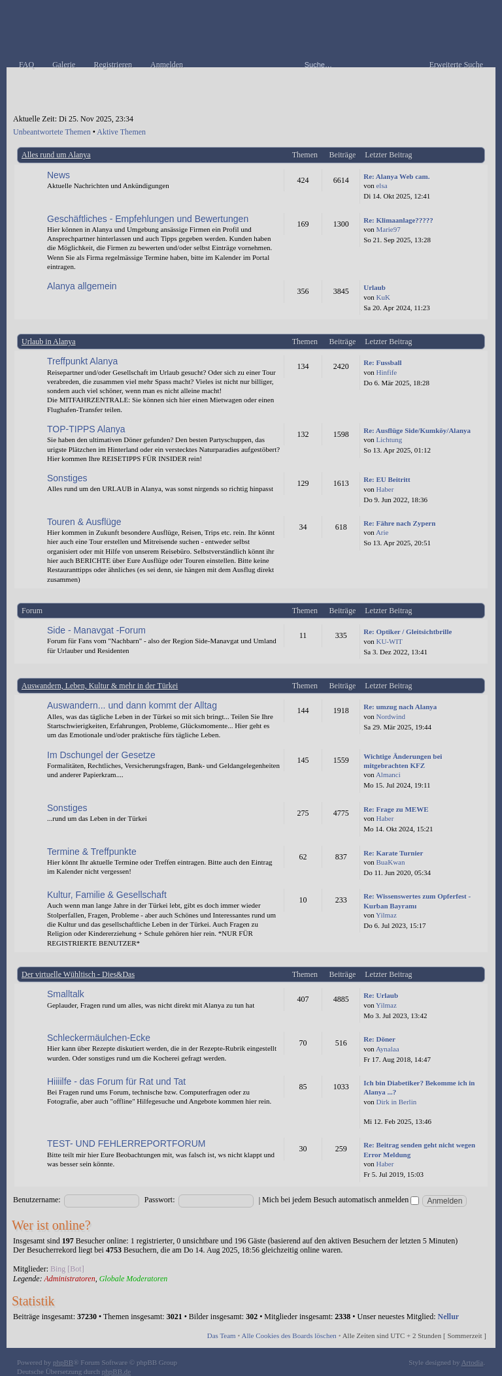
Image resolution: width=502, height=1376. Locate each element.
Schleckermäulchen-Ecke (98, 1037)
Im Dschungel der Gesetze (101, 755)
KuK (383, 297)
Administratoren (69, 1278)
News (58, 175)
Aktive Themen (121, 131)
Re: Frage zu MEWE (395, 809)
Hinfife (386, 372)
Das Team (221, 1335)
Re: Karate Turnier (393, 853)
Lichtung (389, 439)
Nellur (449, 1316)
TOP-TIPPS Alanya (86, 429)
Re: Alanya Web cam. (396, 176)
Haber (384, 489)
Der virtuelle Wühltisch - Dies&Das (78, 974)
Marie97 (388, 229)
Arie (382, 532)
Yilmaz (386, 915)
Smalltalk (65, 994)
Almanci (388, 774)
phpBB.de (116, 1371)
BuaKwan (390, 862)
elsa (381, 185)
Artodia (472, 1362)
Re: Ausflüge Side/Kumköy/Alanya (417, 430)
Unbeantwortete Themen (52, 131)
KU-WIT (389, 641)
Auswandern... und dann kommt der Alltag (132, 705)
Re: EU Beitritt (386, 479)
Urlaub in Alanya (49, 341)
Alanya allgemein (82, 286)
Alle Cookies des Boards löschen (288, 1335)
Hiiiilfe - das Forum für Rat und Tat (116, 1081)
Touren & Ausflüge (84, 522)
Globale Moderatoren (133, 1278)
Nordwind (390, 716)
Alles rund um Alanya (56, 154)
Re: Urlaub (380, 995)
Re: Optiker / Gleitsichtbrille (407, 631)
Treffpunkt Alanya (82, 361)
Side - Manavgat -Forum (96, 630)
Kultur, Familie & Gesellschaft (107, 894)
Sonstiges (67, 478)
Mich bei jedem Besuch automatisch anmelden (340, 1199)
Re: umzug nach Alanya (400, 707)
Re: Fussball (382, 362)
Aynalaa (387, 1049)
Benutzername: (37, 1199)
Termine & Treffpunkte (92, 851)
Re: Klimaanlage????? (398, 220)
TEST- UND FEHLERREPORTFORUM (126, 1143)
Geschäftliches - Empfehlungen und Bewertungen (147, 219)
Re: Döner (379, 1039)
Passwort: (159, 1199)
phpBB (63, 1362)
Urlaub (374, 287)
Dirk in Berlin (396, 1102)
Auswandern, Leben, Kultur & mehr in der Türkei (100, 685)
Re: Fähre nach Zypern (399, 523)
